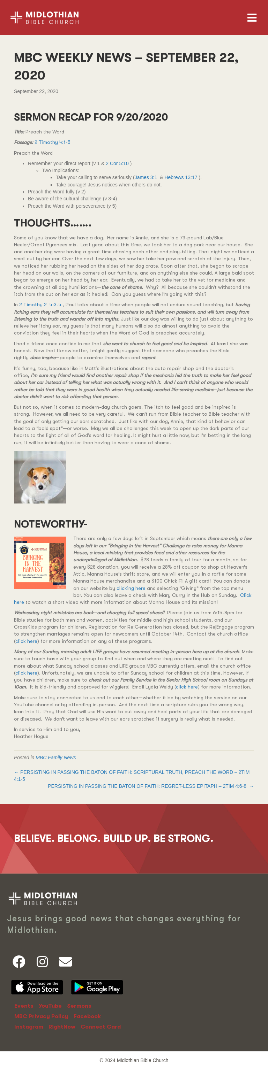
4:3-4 (55, 304)
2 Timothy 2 (33, 304)
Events (24, 1006)
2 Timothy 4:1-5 (52, 142)
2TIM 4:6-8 (234, 786)
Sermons (79, 1006)
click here (26, 641)
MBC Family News (56, 757)
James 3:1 (146, 177)
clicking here (131, 588)
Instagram (28, 1027)
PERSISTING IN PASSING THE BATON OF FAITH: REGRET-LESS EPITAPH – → (151, 786)
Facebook (87, 1016)
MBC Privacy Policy (41, 1016)
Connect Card (101, 1027)
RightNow (62, 1027)
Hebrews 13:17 (180, 177)
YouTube (50, 1006)
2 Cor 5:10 (117, 163)
